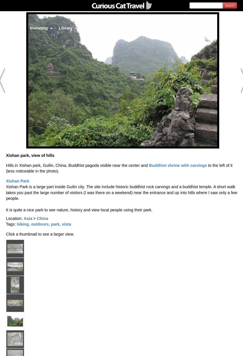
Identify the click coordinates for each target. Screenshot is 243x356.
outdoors (40, 224)
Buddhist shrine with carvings (178, 165)
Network (13, 28)
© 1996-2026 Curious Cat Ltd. (24, 349)
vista (66, 224)
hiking (23, 224)
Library (68, 28)
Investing (41, 28)
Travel (127, 28)
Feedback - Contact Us (223, 349)
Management (98, 28)
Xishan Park (17, 181)
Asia (28, 218)
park (55, 224)
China (42, 218)
